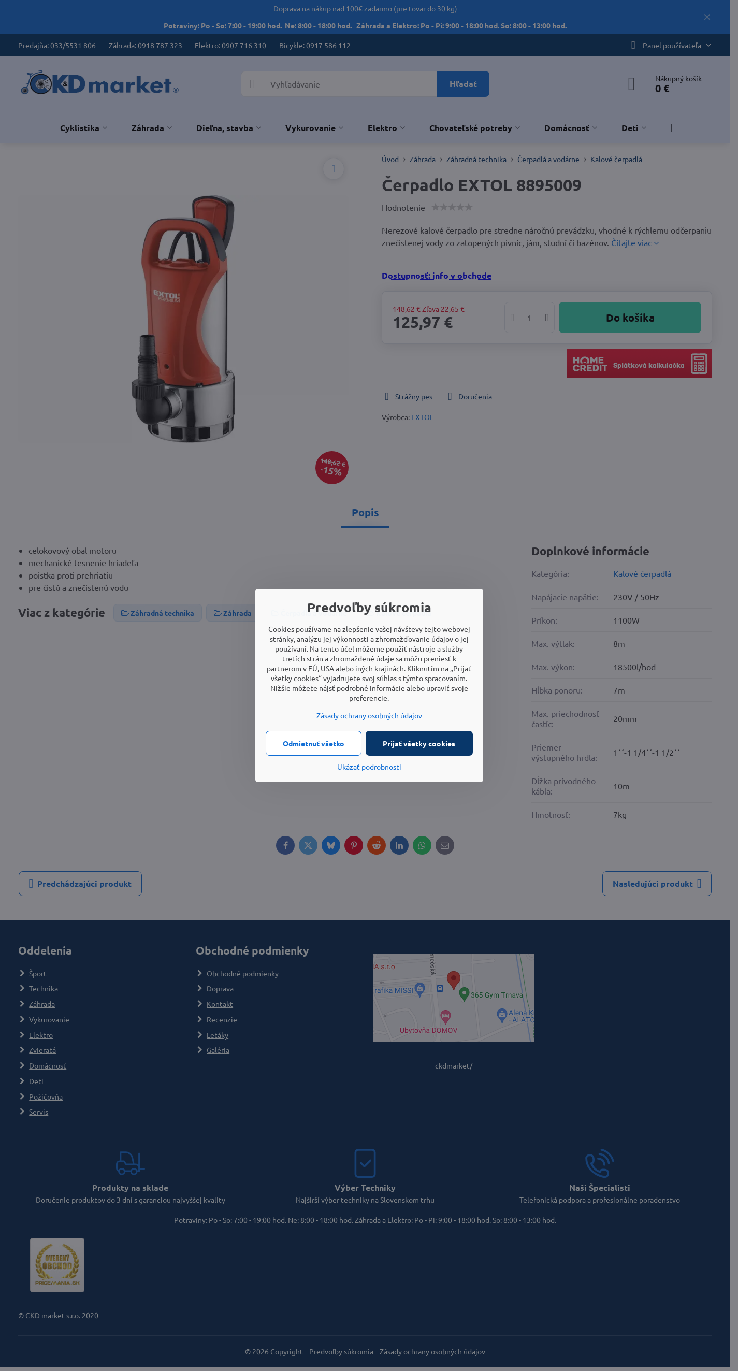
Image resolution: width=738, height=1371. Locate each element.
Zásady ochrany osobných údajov (369, 715)
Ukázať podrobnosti (369, 766)
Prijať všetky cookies (419, 743)
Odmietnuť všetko (313, 743)
